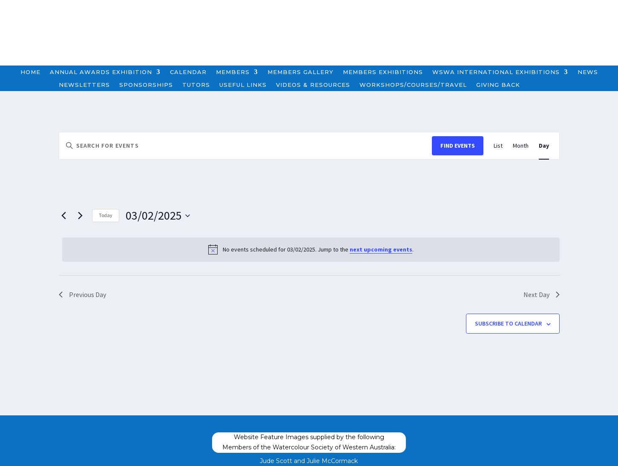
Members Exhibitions (383, 72)
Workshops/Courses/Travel (413, 85)
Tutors (196, 85)
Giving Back (498, 85)
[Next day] (80, 216)
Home (30, 72)
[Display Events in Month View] (521, 145)
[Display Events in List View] (498, 145)
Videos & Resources (313, 85)
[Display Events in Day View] (544, 145)
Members (233, 72)
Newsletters (84, 85)
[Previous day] (64, 216)
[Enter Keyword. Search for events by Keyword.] (245, 145)
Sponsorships (146, 85)
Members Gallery (300, 72)
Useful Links (243, 85)
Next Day (541, 294)
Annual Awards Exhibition (101, 72)
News (588, 72)
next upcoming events (381, 249)
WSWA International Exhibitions (496, 72)
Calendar (188, 72)
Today (105, 215)
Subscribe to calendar (508, 323)
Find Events (457, 145)
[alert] (311, 249)
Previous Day (82, 294)
